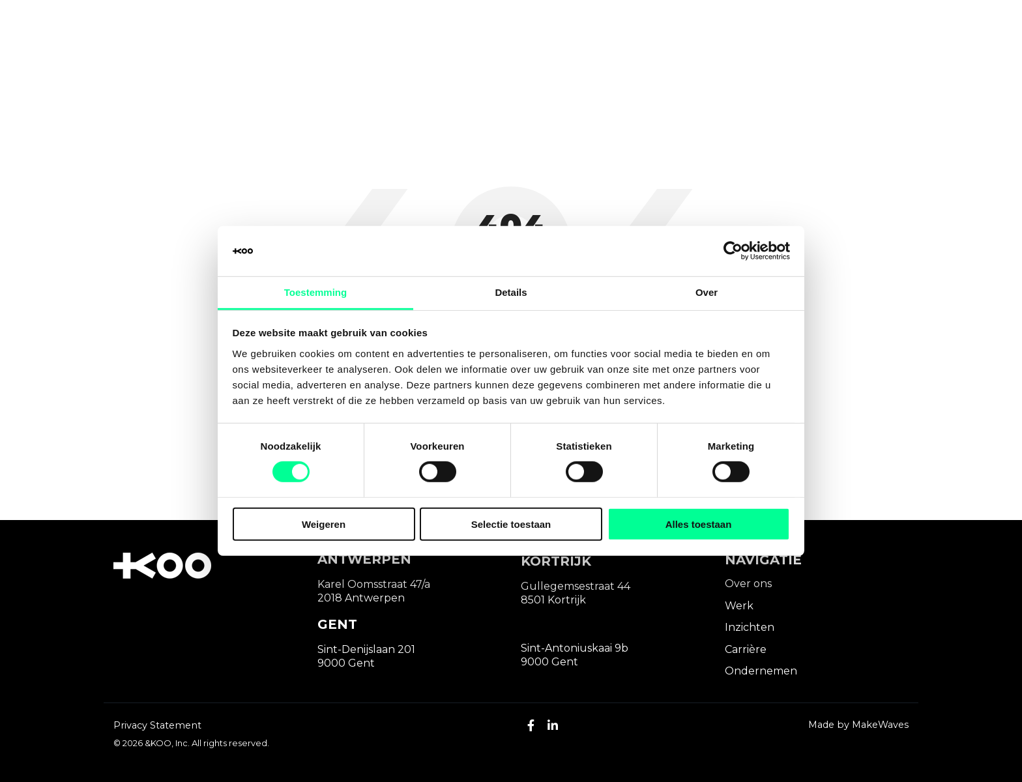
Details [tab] (511, 292)
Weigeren (323, 523)
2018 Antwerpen (361, 598)
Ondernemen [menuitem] (761, 671)
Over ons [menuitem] (748, 583)
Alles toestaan (698, 523)
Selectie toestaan (511, 523)
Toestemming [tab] (315, 292)
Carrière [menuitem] (745, 649)
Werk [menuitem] (739, 606)
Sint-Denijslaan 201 (366, 649)
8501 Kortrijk (553, 600)
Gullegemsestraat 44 (575, 586)
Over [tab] (706, 292)
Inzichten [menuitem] (749, 627)
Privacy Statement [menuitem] (157, 725)
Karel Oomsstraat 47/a (373, 584)
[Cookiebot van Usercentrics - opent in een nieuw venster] (733, 251)
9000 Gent (346, 663)
